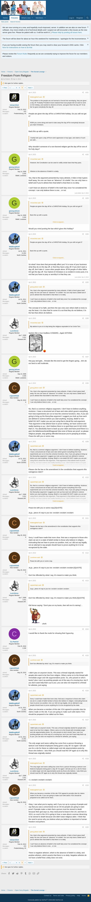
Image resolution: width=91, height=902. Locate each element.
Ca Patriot (6, 79)
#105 (87, 282)
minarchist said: (35, 159)
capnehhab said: (35, 446)
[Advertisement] (44, 65)
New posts (4, 22)
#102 (87, 154)
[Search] (87, 18)
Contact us (47, 895)
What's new (25, 18)
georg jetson (14, 167)
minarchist (14, 105)
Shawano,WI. (22, 339)
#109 (87, 441)
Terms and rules (58, 895)
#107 (87, 357)
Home (5, 18)
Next (29, 88)
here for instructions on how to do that (17, 47)
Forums (14, 18)
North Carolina (21, 255)
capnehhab (14, 396)
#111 (87, 518)
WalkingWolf (14, 247)
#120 (87, 827)
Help (78, 895)
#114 (87, 629)
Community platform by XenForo (45, 900)
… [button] (13, 88)
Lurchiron (14, 331)
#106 (87, 318)
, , (25, 404)
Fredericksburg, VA (20, 113)
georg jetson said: (36, 287)
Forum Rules (22, 54)
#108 (87, 383)
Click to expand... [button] (59, 222)
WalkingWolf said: (36, 97)
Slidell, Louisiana (20, 175)
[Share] (83, 92)
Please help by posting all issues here (67, 32)
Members (39, 18)
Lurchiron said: (35, 557)
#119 (87, 785)
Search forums (15, 22)
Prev (5, 88)
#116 (87, 690)
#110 (87, 477)
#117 (87, 720)
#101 (87, 92)
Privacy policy (70, 895)
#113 (87, 580)
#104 (87, 234)
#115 (87, 655)
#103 (87, 198)
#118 (87, 758)
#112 (87, 553)
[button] (32, 18)
